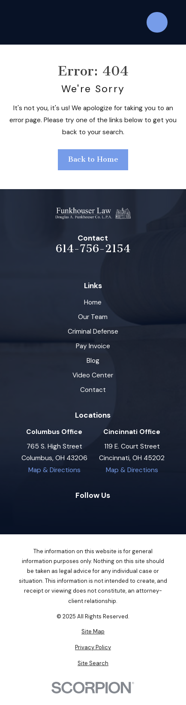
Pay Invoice (93, 346)
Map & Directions (54, 470)
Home (93, 302)
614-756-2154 (93, 248)
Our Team (93, 317)
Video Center (92, 375)
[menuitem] (93, 631)
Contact (93, 390)
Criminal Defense (93, 331)
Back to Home (93, 159)
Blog (93, 360)
